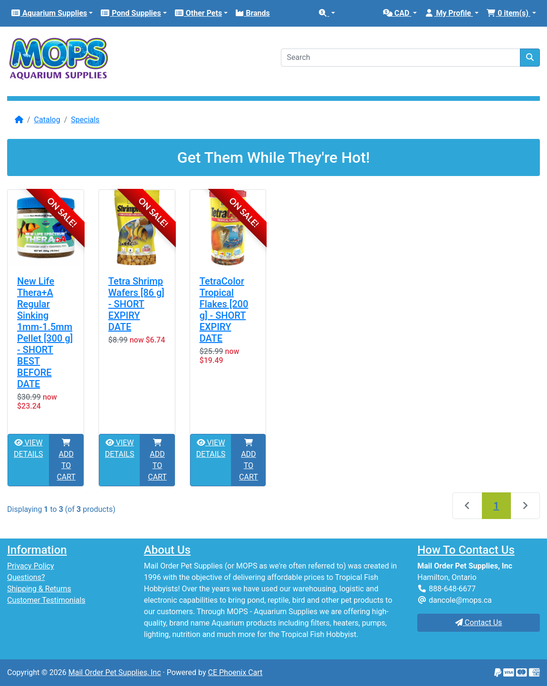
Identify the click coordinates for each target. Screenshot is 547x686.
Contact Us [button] (478, 622)
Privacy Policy (30, 565)
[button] (326, 13)
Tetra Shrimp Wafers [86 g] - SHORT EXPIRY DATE (136, 304)
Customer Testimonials (46, 600)
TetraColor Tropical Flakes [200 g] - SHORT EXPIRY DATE (224, 309)
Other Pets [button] (198, 13)
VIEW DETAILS (28, 448)
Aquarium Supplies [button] (49, 13)
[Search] (401, 58)
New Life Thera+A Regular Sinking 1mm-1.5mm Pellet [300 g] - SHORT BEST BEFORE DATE (45, 332)
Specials (85, 119)
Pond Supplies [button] (130, 13)
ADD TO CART (66, 460)
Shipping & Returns (39, 588)
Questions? (26, 577)
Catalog (47, 119)
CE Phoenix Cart (235, 672)
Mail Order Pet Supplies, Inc (114, 672)
